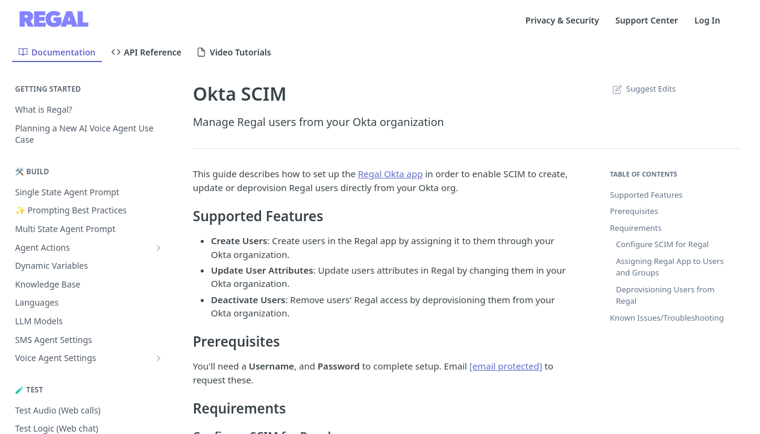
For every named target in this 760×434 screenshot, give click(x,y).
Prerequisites (634, 211)
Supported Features (646, 194)
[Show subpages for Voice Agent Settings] (158, 358)
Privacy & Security (562, 20)
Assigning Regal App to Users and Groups (670, 267)
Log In (707, 20)
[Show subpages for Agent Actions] (158, 248)
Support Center (646, 20)
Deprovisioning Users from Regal (665, 295)
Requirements (636, 227)
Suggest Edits (643, 88)
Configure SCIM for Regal (662, 244)
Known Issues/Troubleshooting (667, 317)
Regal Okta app (390, 174)
